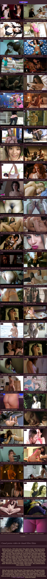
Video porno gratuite (18, 562)
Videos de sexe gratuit (7, 570)
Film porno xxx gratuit (20, 573)
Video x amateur (20, 565)
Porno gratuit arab (9, 574)
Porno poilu (28, 565)
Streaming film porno (16, 576)
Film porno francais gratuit (29, 576)
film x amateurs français (39, 563)
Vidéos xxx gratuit (29, 550)
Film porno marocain (37, 556)
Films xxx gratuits (5, 576)
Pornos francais (27, 553)
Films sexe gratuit (28, 562)
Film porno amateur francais (25, 559)
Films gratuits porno (28, 570)
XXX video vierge (19, 551)
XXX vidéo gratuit (17, 549)
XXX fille (14, 559)
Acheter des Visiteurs (30, 577)
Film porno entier (6, 550)
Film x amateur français (32, 573)
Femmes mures (27, 556)
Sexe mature (20, 563)
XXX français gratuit (39, 549)
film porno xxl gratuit (11, 563)
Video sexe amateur (7, 562)
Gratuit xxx (9, 559)
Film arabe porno (35, 557)
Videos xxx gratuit (17, 560)
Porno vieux (9, 560)
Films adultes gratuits (27, 549)
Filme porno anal (24, 554)
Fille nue (4, 571)
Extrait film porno (41, 576)
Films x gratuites (40, 571)
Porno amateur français (39, 560)
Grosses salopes (28, 551)
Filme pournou (28, 563)
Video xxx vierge (37, 559)
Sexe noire (8, 553)
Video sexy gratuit (10, 556)
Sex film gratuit (33, 554)
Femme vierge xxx (7, 549)
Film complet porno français (16, 557)
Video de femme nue (17, 553)
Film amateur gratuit (39, 570)
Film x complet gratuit (23, 2)
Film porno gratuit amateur (38, 553)
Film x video (27, 557)
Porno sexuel (15, 554)
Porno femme (10, 551)
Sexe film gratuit (18, 570)
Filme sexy (35, 551)
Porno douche (19, 556)
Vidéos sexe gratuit (7, 554)
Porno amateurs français (18, 550)
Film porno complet (27, 560)
